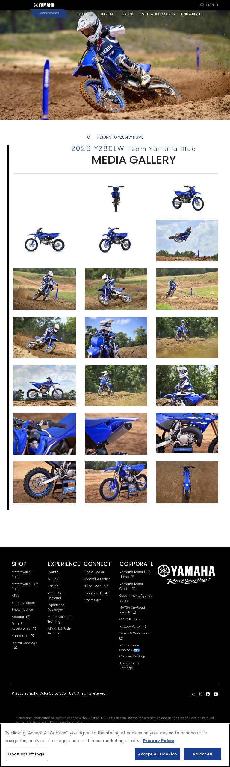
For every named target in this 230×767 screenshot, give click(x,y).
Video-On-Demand (56, 595)
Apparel (21, 617)
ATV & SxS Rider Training (60, 631)
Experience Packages (56, 607)
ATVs (15, 595)
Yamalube (23, 636)
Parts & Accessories (24, 626)
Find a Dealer (94, 572)
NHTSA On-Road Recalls (132, 610)
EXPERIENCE (107, 14)
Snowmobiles (22, 609)
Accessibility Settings (129, 665)
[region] (115, 745)
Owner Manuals (96, 586)
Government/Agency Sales (135, 598)
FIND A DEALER (192, 14)
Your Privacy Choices (129, 647)
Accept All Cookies (157, 754)
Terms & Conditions (135, 635)
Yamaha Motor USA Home (135, 574)
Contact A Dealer (97, 579)
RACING (128, 14)
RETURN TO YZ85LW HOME (115, 137)
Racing (53, 586)
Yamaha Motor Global (131, 586)
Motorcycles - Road (22, 574)
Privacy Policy (132, 626)
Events (53, 572)
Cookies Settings (132, 657)
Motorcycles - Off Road (25, 586)
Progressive (93, 600)
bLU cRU (54, 579)
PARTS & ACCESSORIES (158, 14)
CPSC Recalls (129, 619)
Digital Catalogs (24, 645)
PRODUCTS (85, 14)
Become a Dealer (97, 593)
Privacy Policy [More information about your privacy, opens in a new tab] (158, 741)
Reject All (202, 754)
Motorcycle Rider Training (61, 619)
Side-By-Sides (23, 603)
